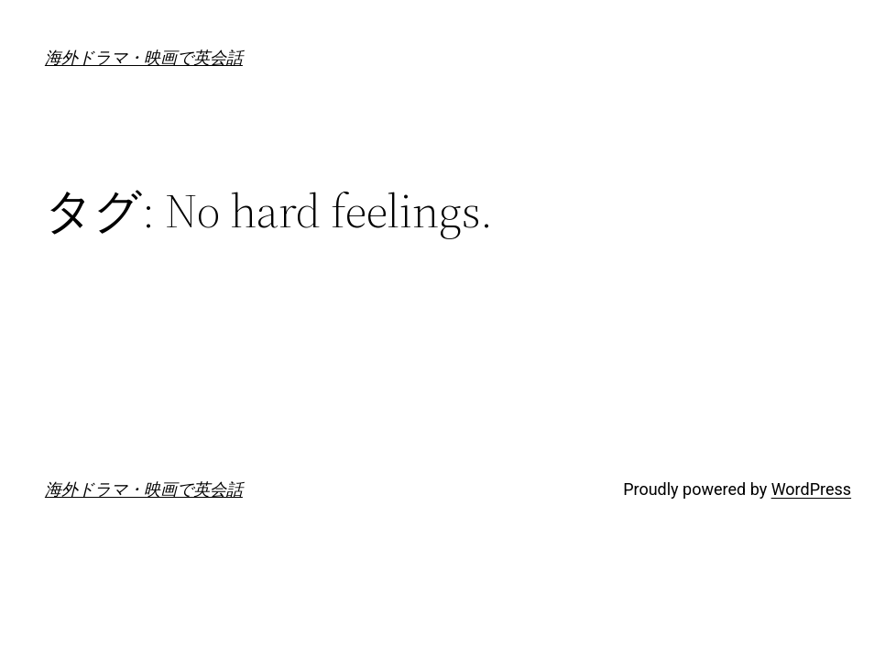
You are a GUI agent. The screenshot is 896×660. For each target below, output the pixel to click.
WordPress (811, 489)
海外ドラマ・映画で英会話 (144, 57)
